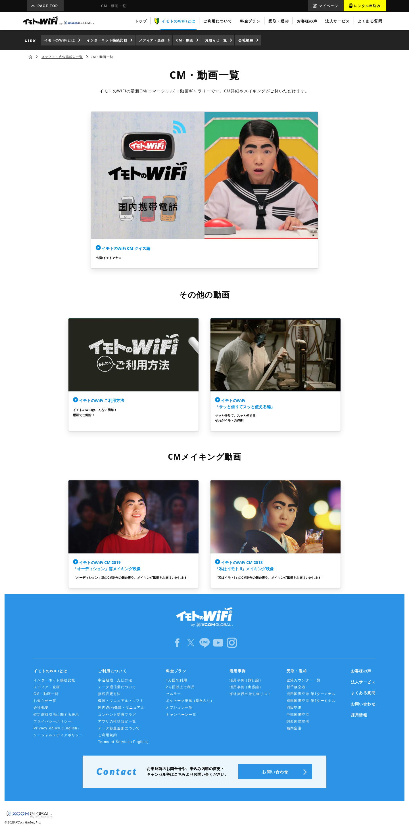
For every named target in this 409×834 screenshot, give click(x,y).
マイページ (328, 6)
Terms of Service (124, 742)
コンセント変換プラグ (117, 715)
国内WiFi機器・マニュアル (121, 707)
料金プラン (176, 671)
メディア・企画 (152, 40)
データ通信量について (117, 687)
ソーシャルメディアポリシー (58, 735)
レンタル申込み (367, 6)
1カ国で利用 (176, 680)
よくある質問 (363, 693)
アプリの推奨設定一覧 (117, 721)
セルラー (173, 694)
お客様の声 (361, 671)
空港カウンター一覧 (304, 680)
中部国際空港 (298, 715)
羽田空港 (294, 707)
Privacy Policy (57, 728)
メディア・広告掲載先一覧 (62, 57)
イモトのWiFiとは (59, 40)
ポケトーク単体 (190, 701)
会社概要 (245, 40)
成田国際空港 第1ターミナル (311, 694)
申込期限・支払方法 (115, 680)
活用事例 (237, 671)
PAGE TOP (47, 6)
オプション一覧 (179, 707)
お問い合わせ (363, 704)
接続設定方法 (109, 694)
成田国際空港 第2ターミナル (311, 701)
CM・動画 (184, 40)
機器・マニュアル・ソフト (121, 701)
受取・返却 (297, 671)
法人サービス (363, 682)
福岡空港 (294, 728)
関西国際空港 (298, 721)
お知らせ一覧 (216, 40)
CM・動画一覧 (46, 694)
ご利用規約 (107, 735)
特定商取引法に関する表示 (56, 715)
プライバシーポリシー (53, 721)
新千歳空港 (296, 687)
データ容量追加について (119, 728)
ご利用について (112, 671)
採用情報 (359, 715)
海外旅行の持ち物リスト (250, 694)
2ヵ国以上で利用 (180, 687)
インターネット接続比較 (107, 40)
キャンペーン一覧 (181, 715)
